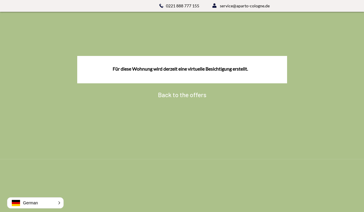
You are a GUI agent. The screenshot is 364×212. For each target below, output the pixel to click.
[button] (35, 203)
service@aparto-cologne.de (245, 5)
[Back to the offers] (182, 95)
